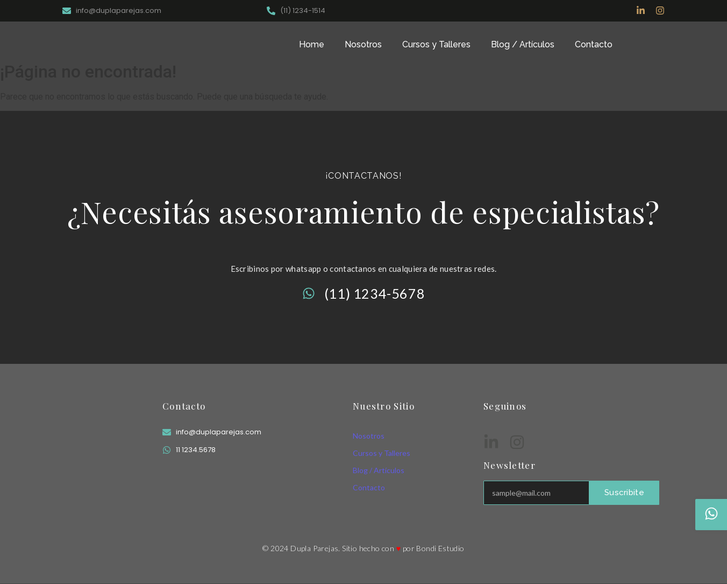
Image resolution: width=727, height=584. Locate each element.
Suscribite (624, 492)
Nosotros (363, 44)
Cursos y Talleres (436, 44)
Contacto (593, 44)
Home (311, 44)
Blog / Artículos (522, 44)
